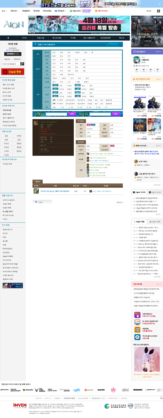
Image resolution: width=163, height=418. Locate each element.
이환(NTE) (145, 60)
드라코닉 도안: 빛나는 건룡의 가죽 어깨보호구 (54, 191)
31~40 (89, 107)
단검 (54, 52)
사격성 (6, 151)
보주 (69, 56)
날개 (87, 78)
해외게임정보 (7, 248)
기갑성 (6, 155)
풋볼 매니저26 (8, 279)
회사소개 (38, 398)
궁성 (6, 140)
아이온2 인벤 (7, 164)
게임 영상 (6, 252)
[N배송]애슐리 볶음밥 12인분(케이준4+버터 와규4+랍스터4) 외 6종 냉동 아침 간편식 (147, 289)
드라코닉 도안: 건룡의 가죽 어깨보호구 (100, 154)
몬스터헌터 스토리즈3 (10, 268)
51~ (106, 107)
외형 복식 (70, 74)
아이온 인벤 (12, 44)
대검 (85, 52)
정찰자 (78, 85)
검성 (6, 136)
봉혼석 (86, 82)
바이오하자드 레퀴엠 (10, 271)
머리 (54, 74)
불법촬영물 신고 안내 (98, 398)
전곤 (69, 52)
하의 (61, 60)
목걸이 (54, 78)
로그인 (149, 11)
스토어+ (158, 79)
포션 (61, 82)
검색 (22, 63)
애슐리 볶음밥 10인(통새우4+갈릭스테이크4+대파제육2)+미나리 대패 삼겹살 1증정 (147, 306)
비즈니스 (48, 398)
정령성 (19, 143)
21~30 (79, 107)
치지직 (5, 233)
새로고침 (156, 185)
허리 (79, 78)
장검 (61, 52)
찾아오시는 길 (113, 398)
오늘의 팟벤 (7, 207)
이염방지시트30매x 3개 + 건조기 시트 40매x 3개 (147, 301)
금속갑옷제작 (70, 100)
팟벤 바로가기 (8, 229)
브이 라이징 (7, 260)
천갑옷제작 (81, 100)
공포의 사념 (93, 170)
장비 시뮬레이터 (8, 118)
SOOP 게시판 (7, 100)
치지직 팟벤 (7, 96)
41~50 (98, 107)
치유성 (6, 147)
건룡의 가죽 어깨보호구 (96, 158)
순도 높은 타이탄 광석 (96, 175)
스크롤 (77, 82)
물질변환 (109, 100)
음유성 (19, 151)
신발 (84, 60)
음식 (54, 82)
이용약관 (57, 398)
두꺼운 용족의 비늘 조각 (97, 167)
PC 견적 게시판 (8, 215)
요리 (101, 100)
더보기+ (158, 51)
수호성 (19, 136)
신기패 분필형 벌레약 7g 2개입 (144, 293)
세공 (96, 100)
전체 (54, 107)
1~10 (62, 107)
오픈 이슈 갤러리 (9, 200)
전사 (55, 85)
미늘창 (77, 52)
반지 (72, 78)
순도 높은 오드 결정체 (96, 173)
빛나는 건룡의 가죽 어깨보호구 (98, 160)
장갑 (76, 60)
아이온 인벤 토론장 (9, 125)
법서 (61, 56)
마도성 (6, 143)
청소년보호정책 (83, 398)
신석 (69, 82)
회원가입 (7, 59)
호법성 (19, 147)
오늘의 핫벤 (7, 204)
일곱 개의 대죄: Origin (10, 264)
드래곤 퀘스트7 (8, 275)
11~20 (70, 107)
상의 (54, 60)
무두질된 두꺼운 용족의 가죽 (98, 165)
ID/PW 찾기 (17, 59)
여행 (4, 245)
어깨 (69, 60)
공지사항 (124, 398)
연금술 (89, 100)
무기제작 (60, 100)
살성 (19, 140)
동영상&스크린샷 (9, 121)
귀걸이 (64, 78)
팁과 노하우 (7, 92)
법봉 (54, 56)
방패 (61, 74)
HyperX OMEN (8, 256)
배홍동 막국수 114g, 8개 (142, 297)
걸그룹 (5, 241)
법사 (55, 89)
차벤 (4, 237)
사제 (77, 89)
